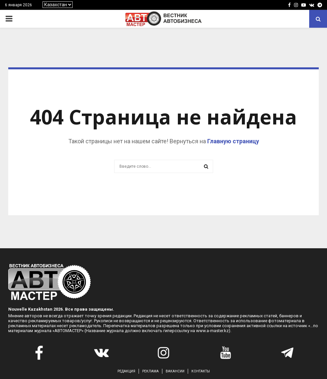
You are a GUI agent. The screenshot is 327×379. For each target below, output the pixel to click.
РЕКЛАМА (150, 371)
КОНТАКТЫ (200, 371)
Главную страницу (233, 141)
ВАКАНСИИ (175, 371)
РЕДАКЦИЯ (126, 371)
